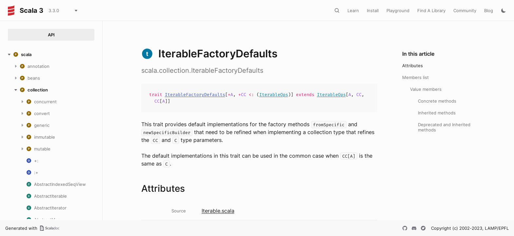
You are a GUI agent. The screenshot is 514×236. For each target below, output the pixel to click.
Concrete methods (437, 101)
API (51, 34)
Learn (353, 10)
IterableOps (273, 94)
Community (464, 10)
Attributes (412, 65)
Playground (397, 10)
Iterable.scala (218, 210)
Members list (415, 77)
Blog (488, 10)
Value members (426, 89)
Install (373, 10)
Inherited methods (437, 112)
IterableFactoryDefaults (195, 94)
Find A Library (431, 10)
